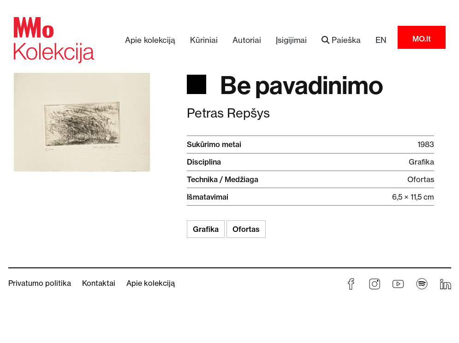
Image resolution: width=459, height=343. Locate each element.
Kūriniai (204, 40)
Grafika (206, 229)
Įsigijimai (291, 40)
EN (381, 40)
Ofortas (246, 229)
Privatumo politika (39, 283)
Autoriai (246, 40)
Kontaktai (98, 283)
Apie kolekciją (150, 40)
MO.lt (421, 38)
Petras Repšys (228, 113)
